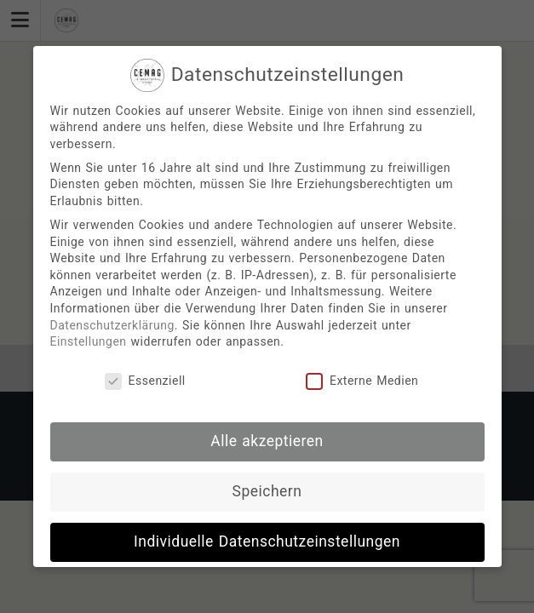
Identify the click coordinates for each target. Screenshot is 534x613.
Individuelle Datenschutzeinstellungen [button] (267, 541)
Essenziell (145, 381)
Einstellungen (88, 341)
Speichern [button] (267, 491)
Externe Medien (362, 381)
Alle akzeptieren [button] (267, 441)
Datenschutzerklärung (112, 325)
